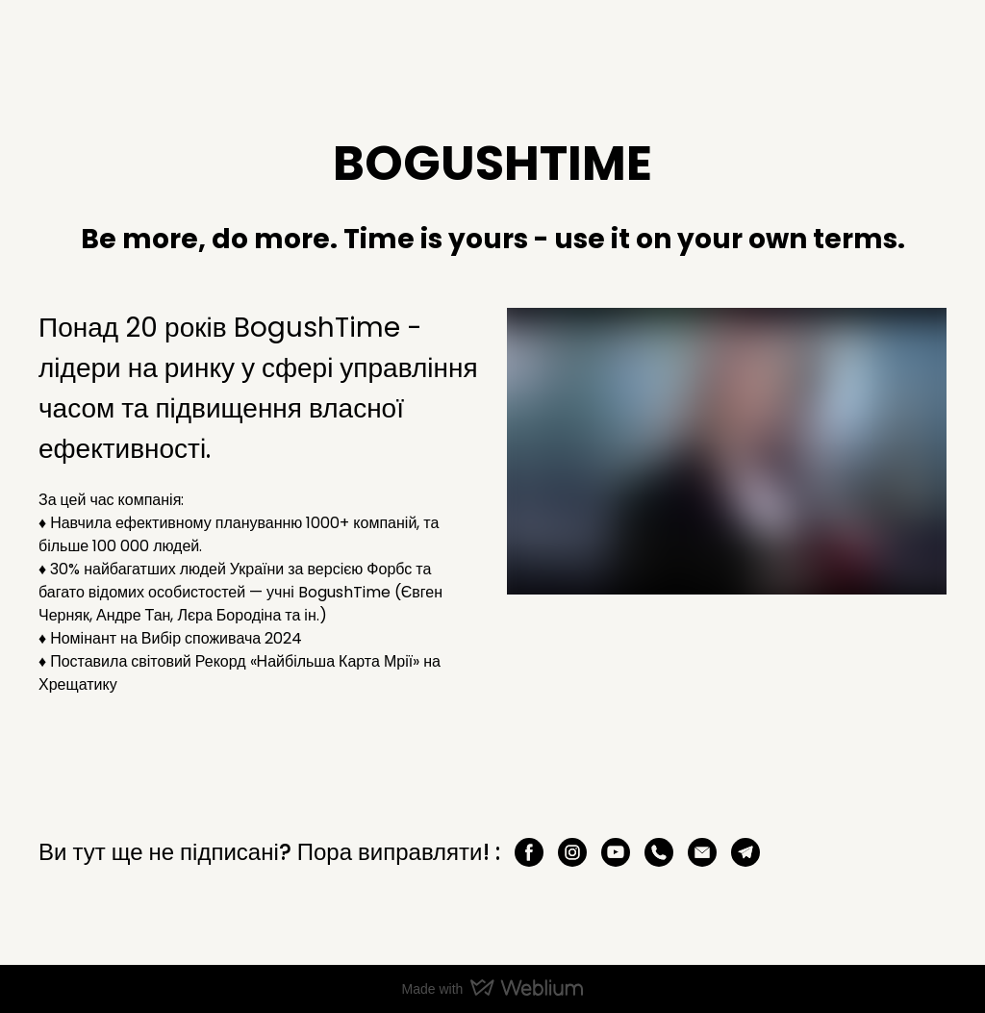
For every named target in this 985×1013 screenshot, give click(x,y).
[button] (529, 852)
